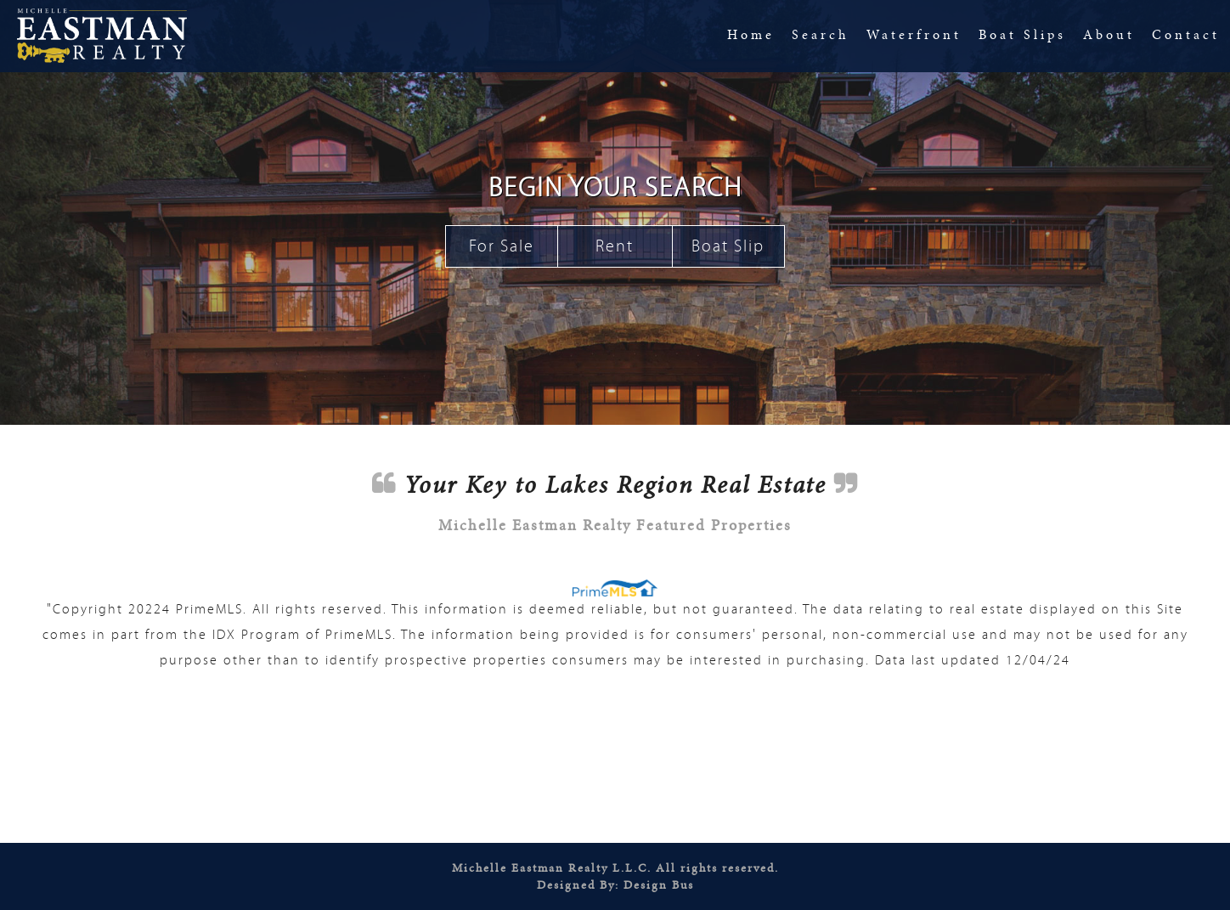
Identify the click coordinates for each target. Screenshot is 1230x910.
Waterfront (914, 34)
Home (751, 34)
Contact (1186, 34)
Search (820, 34)
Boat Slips (1022, 34)
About (1109, 34)
